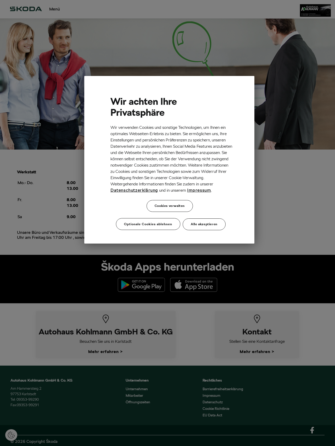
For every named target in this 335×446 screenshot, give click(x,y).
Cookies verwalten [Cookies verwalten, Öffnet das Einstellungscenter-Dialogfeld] (170, 206)
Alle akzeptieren (204, 222)
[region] (169, 159)
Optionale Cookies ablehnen (148, 222)
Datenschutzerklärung (134, 190)
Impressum (199, 190)
